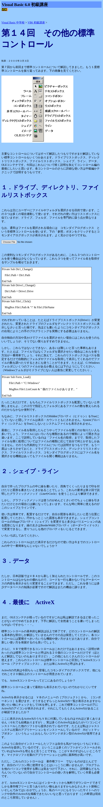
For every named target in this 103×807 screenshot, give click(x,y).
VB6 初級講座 (36, 22)
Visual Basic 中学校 (13, 22)
